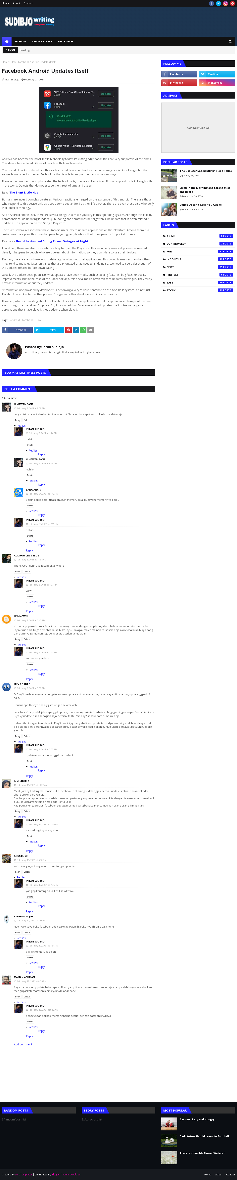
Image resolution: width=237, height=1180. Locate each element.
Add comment (23, 1044)
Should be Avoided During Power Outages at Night (52, 241)
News (200, 267)
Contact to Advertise (198, 127)
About (16, 3)
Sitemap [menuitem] (20, 41)
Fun (200, 251)
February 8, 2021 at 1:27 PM (42, 584)
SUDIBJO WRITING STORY (17, 33)
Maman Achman (24, 977)
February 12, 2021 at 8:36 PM (31, 981)
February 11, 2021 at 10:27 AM (32, 784)
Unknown (21, 616)
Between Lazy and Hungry (197, 1119)
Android (15, 320)
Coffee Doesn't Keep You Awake (201, 204)
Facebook (27, 320)
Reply (17, 420)
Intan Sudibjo (12, 79)
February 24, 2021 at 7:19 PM (43, 523)
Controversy (200, 243)
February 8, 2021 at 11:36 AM (31, 559)
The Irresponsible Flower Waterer (202, 1153)
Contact (28, 3)
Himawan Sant (23, 404)
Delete (27, 420)
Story (200, 290)
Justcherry (21, 781)
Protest (200, 275)
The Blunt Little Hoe (23, 192)
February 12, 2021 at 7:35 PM (43, 884)
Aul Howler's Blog (26, 555)
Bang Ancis (33, 489)
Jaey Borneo (22, 684)
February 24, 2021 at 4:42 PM (43, 493)
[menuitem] (7, 41)
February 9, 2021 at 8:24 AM (42, 463)
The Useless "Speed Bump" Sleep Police (206, 171)
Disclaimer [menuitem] (65, 41)
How (13, 62)
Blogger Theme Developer (66, 1174)
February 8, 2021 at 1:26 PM (42, 433)
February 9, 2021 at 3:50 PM (31, 688)
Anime (200, 236)
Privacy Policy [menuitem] (42, 41)
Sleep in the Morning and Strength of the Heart (205, 190)
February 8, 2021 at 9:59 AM (31, 408)
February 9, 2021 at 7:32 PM (42, 749)
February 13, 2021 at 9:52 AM (43, 1009)
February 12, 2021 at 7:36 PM (43, 824)
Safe (200, 282)
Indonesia (200, 259)
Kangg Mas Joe (23, 916)
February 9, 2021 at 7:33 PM (42, 652)
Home (5, 3)
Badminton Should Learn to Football (204, 1136)
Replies (21, 425)
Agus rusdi (21, 856)
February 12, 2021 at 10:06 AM (32, 920)
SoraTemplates (23, 1174)
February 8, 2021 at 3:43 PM (31, 620)
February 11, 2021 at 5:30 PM (31, 859)
